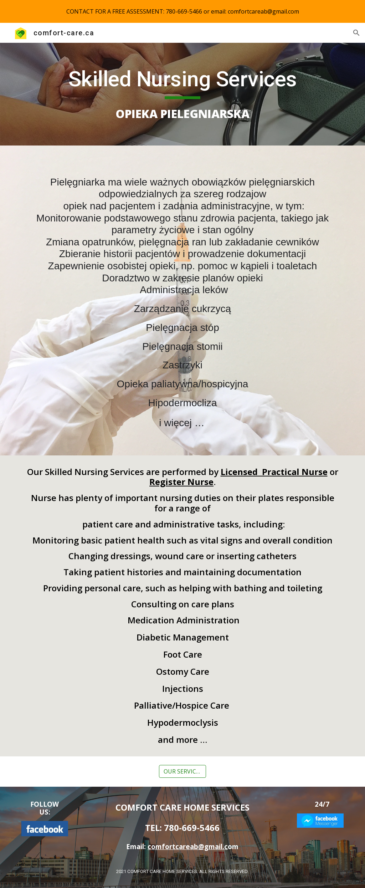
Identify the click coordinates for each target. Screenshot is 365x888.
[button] (356, 32)
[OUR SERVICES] (182, 771)
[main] (182, 94)
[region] (182, 11)
